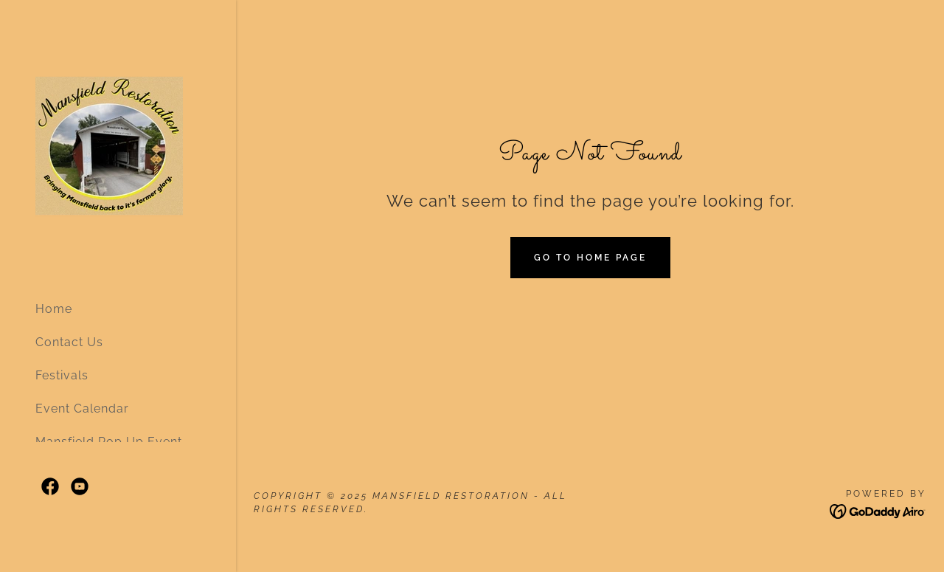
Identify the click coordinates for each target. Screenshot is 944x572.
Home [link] (53, 309)
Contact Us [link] (69, 342)
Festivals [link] (61, 375)
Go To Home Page (590, 257)
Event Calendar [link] (82, 409)
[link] (109, 144)
